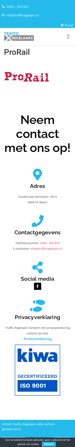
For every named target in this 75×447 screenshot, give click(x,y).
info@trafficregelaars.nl (46, 248)
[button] (68, 36)
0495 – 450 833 (18, 7)
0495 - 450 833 (50, 243)
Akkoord (48, 444)
